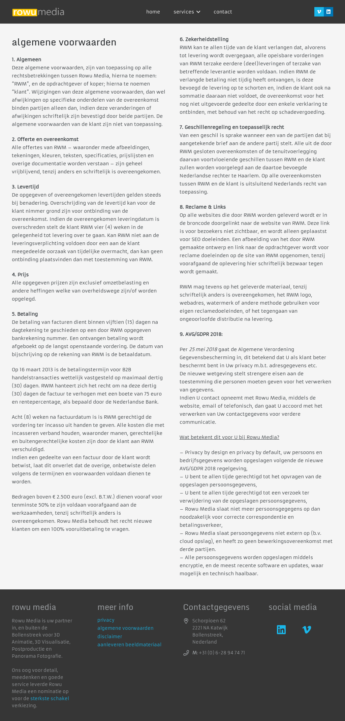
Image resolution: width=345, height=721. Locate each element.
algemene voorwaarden (125, 628)
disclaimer (109, 636)
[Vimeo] (319, 11)
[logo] (38, 12)
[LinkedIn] (328, 11)
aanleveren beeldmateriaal (129, 644)
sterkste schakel (49, 698)
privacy (106, 620)
